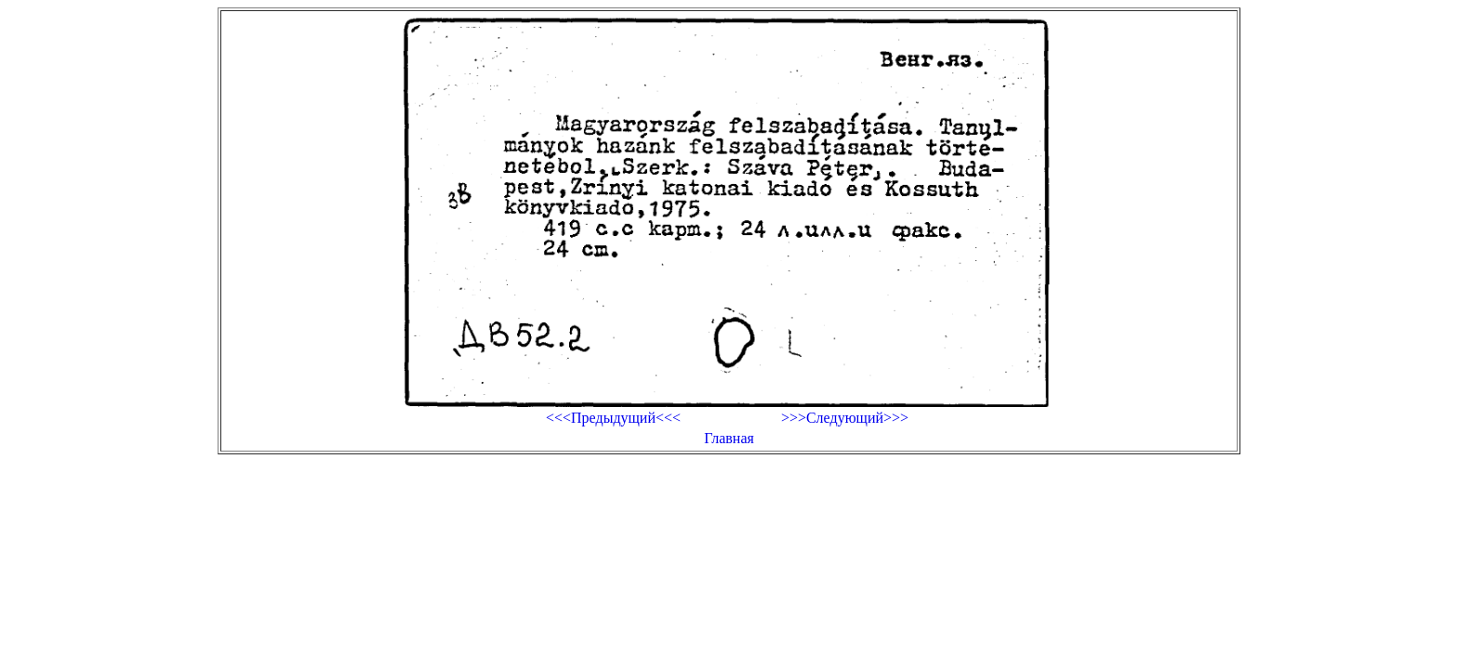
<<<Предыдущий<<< (613, 418)
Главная (729, 438)
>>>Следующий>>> (844, 418)
